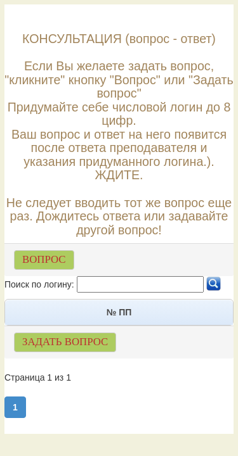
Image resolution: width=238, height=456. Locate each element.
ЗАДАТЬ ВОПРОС (65, 342)
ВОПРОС (44, 259)
